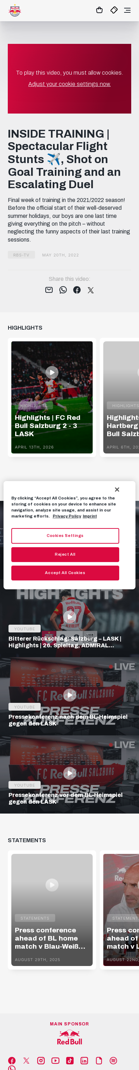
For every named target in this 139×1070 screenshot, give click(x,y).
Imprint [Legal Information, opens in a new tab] (90, 516)
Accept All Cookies (65, 573)
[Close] (117, 489)
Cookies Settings (65, 535)
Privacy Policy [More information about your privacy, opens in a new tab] (67, 516)
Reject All (65, 554)
